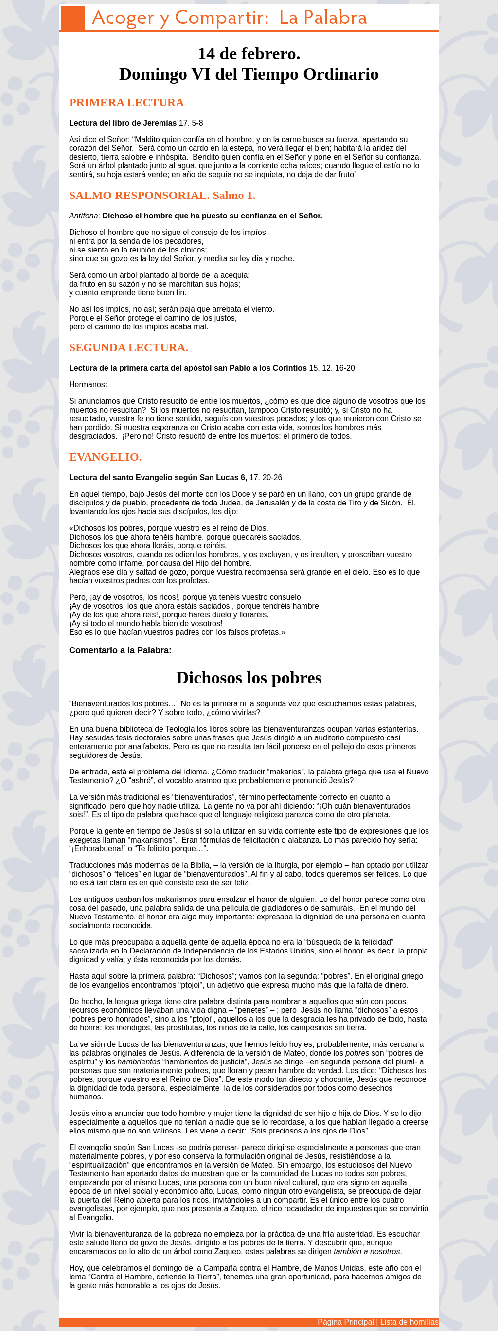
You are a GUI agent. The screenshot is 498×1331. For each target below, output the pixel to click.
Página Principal (346, 1322)
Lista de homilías (409, 1322)
